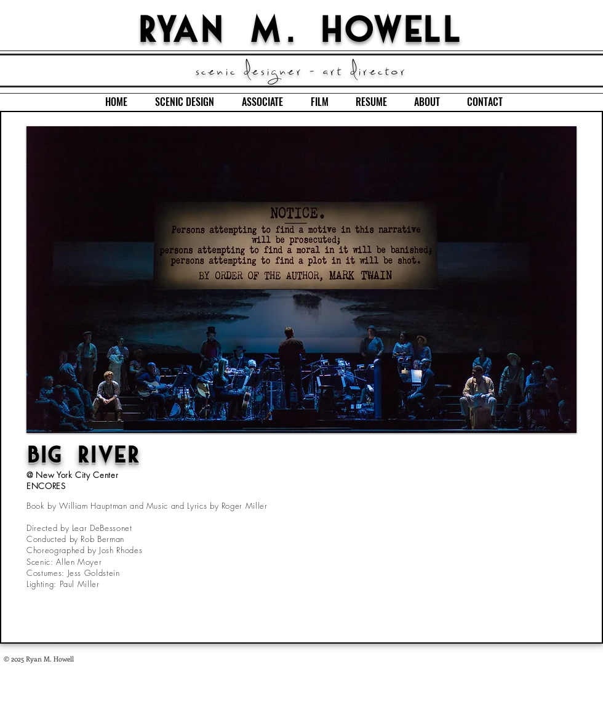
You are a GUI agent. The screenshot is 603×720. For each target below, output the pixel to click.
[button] (301, 279)
